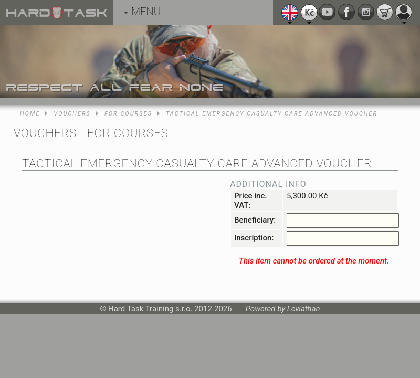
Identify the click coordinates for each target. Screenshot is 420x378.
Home (30, 113)
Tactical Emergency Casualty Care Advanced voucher (271, 113)
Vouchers (72, 113)
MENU (142, 11)
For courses (128, 113)
